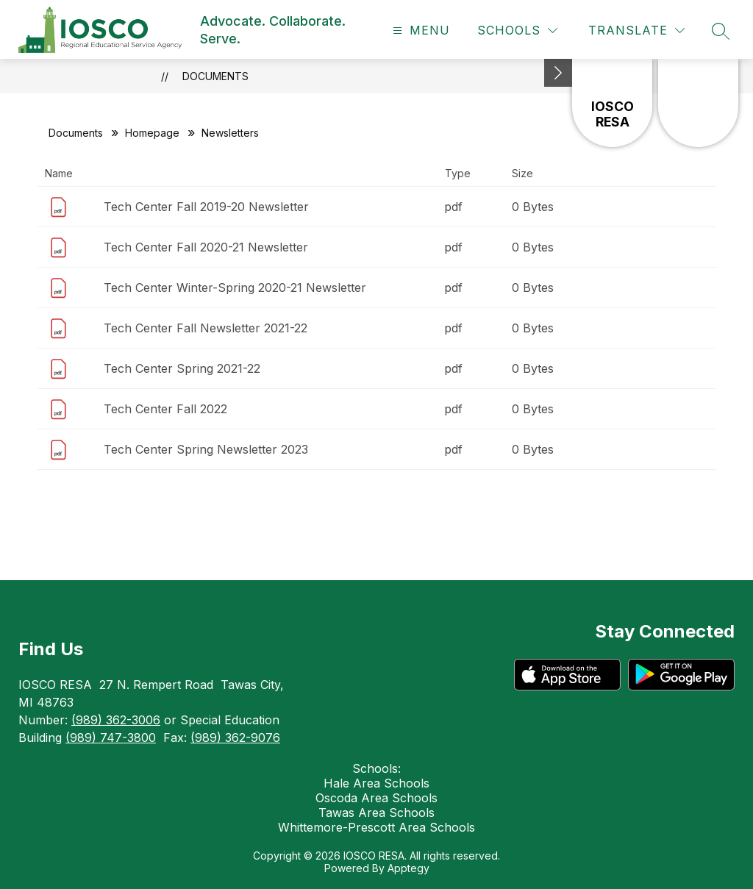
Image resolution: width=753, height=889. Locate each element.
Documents (215, 76)
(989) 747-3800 (110, 737)
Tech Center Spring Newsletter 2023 (206, 449)
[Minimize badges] (558, 73)
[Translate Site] (636, 30)
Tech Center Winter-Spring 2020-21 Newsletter (235, 287)
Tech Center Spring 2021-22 (182, 368)
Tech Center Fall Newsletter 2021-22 (205, 328)
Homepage (152, 132)
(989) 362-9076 (235, 737)
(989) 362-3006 (115, 720)
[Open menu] (419, 30)
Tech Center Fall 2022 (165, 408)
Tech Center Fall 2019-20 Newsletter (206, 206)
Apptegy (408, 868)
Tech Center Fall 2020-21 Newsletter (206, 247)
